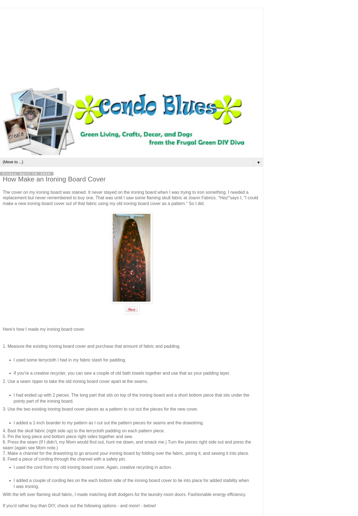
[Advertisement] (131, 46)
